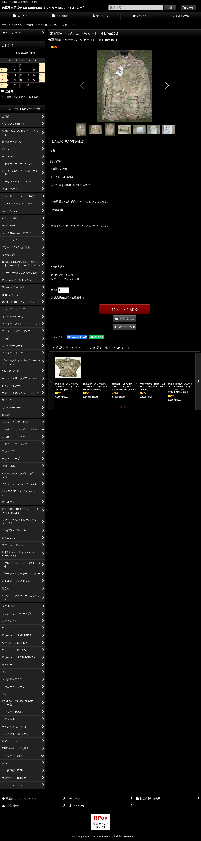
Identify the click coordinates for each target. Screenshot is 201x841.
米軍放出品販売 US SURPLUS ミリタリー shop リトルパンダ (43, 7)
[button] (82, 85)
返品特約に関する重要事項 (67, 297)
